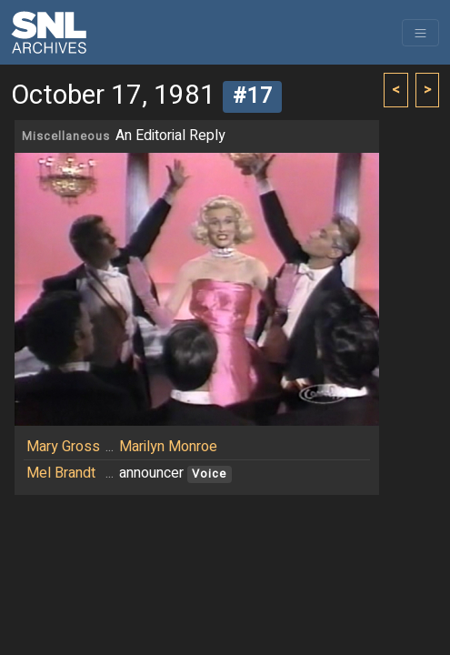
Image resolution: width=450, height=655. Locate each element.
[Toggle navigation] (420, 32)
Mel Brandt (60, 473)
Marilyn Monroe (168, 447)
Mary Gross (63, 447)
